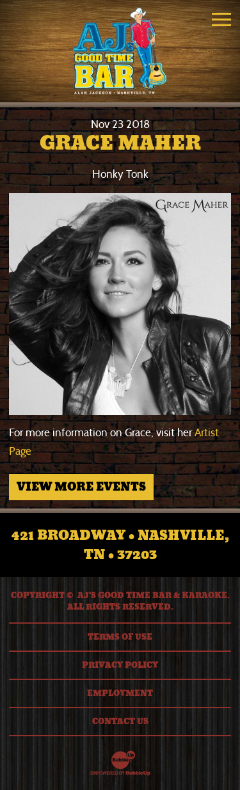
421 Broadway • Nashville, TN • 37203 (120, 545)
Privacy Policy (120, 665)
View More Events (81, 487)
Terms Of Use (120, 637)
